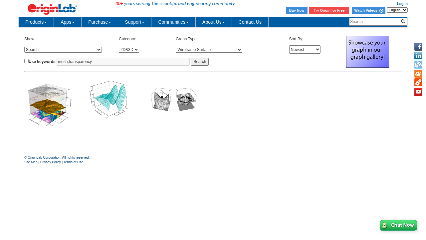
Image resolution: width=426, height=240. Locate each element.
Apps (68, 22)
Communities (173, 22)
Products (36, 22)
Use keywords (42, 61)
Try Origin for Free (329, 10)
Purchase (99, 22)
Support (134, 22)
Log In (402, 4)
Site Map (30, 162)
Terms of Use (73, 162)
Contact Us (250, 22)
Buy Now (297, 10)
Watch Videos (368, 10)
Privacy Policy (50, 162)
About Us (213, 22)
